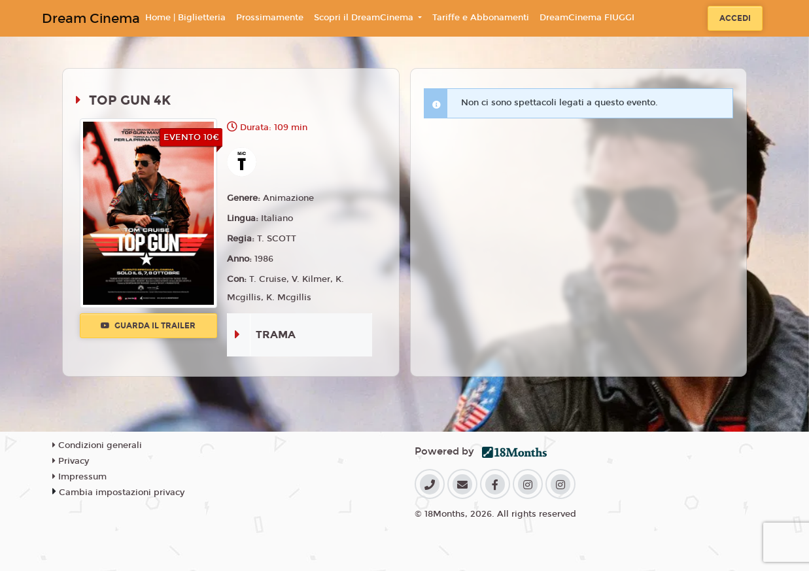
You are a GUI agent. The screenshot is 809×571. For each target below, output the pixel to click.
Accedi (735, 18)
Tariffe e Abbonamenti (480, 17)
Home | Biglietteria (185, 17)
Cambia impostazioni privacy (121, 492)
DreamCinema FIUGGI (587, 17)
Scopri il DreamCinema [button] (365, 17)
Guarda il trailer (148, 325)
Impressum (79, 477)
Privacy (70, 461)
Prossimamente (269, 17)
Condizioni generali (97, 445)
